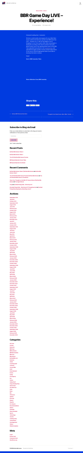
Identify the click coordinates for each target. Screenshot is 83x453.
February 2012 (13, 217)
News (11, 392)
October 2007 (13, 287)
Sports (11, 414)
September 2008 (14, 267)
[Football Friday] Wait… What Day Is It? (24, 186)
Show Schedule (14, 413)
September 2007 (14, 289)
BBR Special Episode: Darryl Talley (19, 161)
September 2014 (14, 199)
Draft (11, 370)
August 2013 (13, 206)
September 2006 (14, 311)
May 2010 (12, 236)
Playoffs (12, 403)
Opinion (12, 398)
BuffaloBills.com (14, 359)
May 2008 (12, 274)
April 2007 (12, 298)
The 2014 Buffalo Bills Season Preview (20, 159)
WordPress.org (14, 441)
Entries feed (13, 438)
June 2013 (12, 208)
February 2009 (14, 257)
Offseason (12, 396)
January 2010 (13, 243)
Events (45, 12)
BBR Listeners (39, 12)
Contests (12, 367)
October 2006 (13, 309)
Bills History (13, 358)
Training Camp (14, 420)
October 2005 (13, 329)
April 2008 (12, 276)
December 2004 (14, 336)
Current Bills (13, 369)
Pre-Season (13, 405)
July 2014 (12, 201)
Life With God (13, 389)
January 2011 (13, 225)
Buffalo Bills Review (17, 450)
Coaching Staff (14, 365)
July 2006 (12, 314)
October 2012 (13, 212)
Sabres (11, 409)
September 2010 (14, 228)
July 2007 (12, 292)
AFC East (12, 345)
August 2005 (13, 333)
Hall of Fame (13, 387)
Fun (11, 380)
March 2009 (13, 256)
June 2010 (12, 234)
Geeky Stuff (13, 383)
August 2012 (13, 214)
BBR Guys (12, 350)
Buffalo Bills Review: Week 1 (17, 156)
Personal (12, 400)
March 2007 (13, 300)
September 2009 (14, 248)
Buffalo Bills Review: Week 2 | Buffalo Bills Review (23, 173)
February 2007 (14, 301)
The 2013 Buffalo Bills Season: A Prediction (21, 179)
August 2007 (13, 290)
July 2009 (12, 252)
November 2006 (14, 307)
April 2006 (12, 318)
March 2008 (13, 278)
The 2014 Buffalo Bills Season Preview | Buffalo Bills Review (26, 177)
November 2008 (14, 263)
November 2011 (14, 221)
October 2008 (13, 265)
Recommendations (15, 407)
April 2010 (12, 237)
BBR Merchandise (14, 354)
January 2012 (13, 219)
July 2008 (12, 270)
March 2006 (13, 320)
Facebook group (49, 50)
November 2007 (14, 285)
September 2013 (14, 204)
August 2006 (13, 312)
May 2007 (12, 296)
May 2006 (12, 316)
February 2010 (13, 241)
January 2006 (13, 323)
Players (12, 402)
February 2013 (13, 210)
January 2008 (13, 281)
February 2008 (14, 279)
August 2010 (13, 230)
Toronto (12, 418)
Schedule (12, 411)
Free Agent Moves (23, 183)
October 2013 (13, 203)
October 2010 (13, 226)
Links (11, 391)
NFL (11, 394)
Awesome (12, 349)
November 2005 (14, 327)
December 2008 (14, 261)
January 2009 (13, 259)
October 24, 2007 (47, 27)
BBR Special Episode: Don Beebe (18, 164)
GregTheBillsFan (38, 27)
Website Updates (14, 427)
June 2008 (13, 272)
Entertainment (13, 372)
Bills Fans (12, 356)
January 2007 (13, 303)
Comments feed (14, 440)
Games (11, 381)
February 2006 (14, 322)
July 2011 (12, 223)
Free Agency (13, 378)
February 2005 (14, 334)
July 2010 (12, 232)
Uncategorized (14, 424)
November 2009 (14, 245)
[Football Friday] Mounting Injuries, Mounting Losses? (24, 190)
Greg (11, 186)
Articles (12, 347)
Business (12, 361)
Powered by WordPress (29, 450)
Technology (13, 416)
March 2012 (13, 215)
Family (11, 376)
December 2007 (14, 283)
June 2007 (12, 294)
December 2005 (14, 325)
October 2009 (13, 247)
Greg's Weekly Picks (15, 385)
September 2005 (14, 331)
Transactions (13, 422)
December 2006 (14, 305)
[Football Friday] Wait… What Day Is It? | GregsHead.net (24, 189)
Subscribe (13, 141)
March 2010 (13, 239)
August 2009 (13, 250)
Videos (12, 425)
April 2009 (12, 254)
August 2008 (13, 268)
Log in (11, 436)
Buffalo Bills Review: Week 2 (17, 153)
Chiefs (11, 363)
